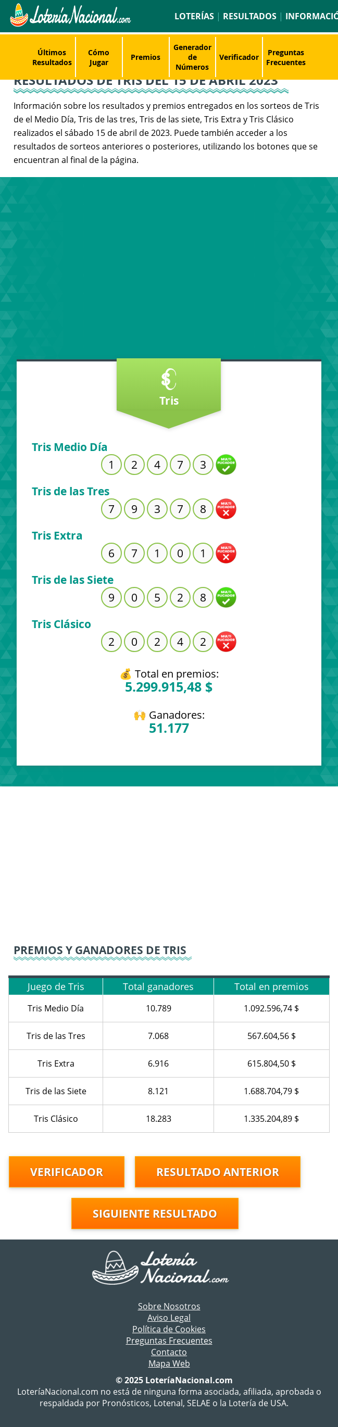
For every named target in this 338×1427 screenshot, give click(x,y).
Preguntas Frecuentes (286, 57)
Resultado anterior (217, 1172)
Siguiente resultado (155, 1213)
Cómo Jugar (98, 57)
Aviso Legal (169, 1317)
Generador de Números (192, 57)
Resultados (250, 16)
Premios (145, 57)
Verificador (239, 57)
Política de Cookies (169, 1329)
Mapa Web (169, 1363)
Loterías (194, 16)
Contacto (169, 1352)
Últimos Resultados (52, 57)
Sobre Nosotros (169, 1306)
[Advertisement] (169, 271)
